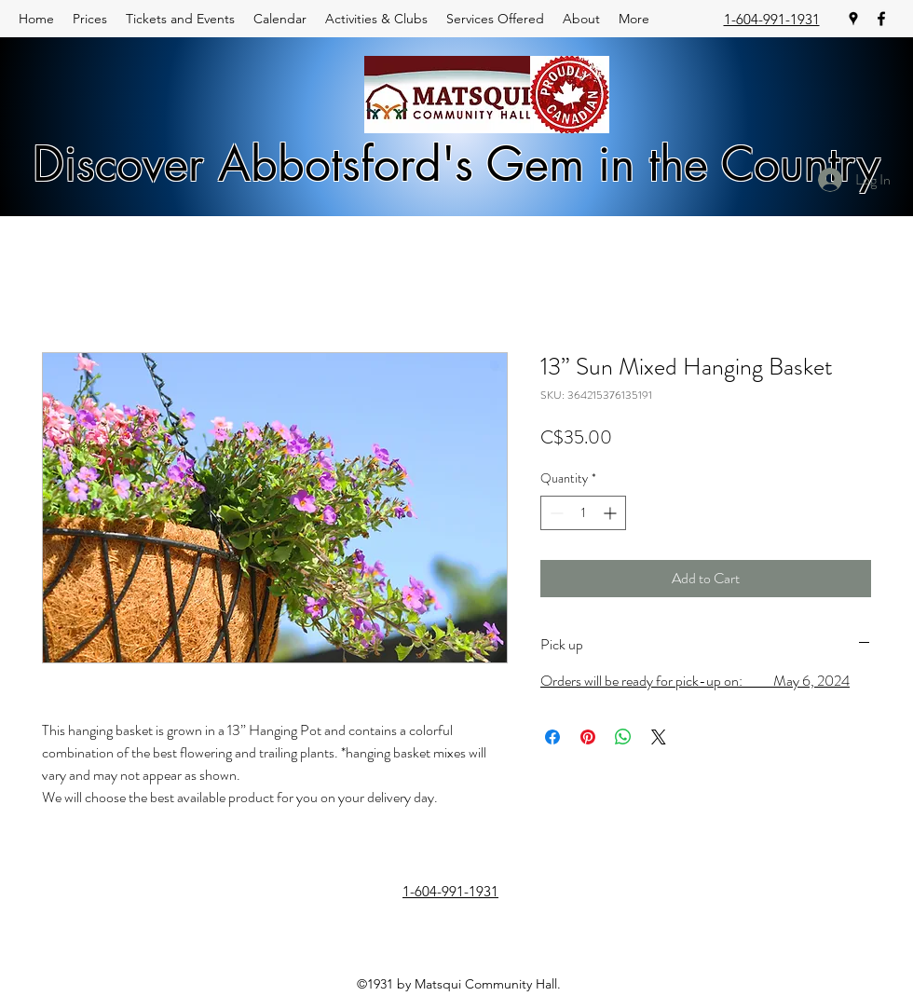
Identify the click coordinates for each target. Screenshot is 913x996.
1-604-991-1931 (772, 19)
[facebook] (881, 18)
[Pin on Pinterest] (588, 737)
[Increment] (611, 513)
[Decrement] (554, 513)
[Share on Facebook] (552, 737)
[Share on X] (658, 737)
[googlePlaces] (853, 18)
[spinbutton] (583, 513)
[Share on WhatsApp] (623, 737)
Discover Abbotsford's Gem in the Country (456, 164)
